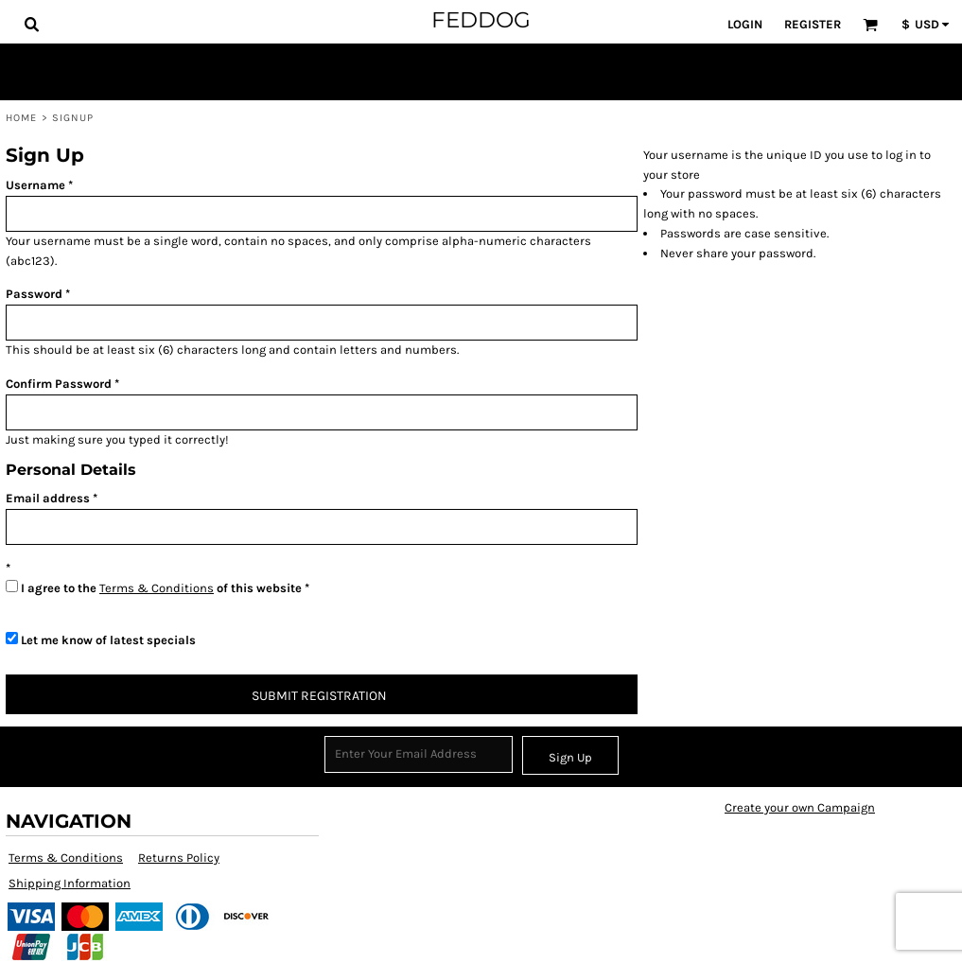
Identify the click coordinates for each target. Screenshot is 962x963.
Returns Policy (178, 857)
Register (812, 24)
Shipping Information (70, 883)
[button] (31, 23)
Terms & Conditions (156, 588)
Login (744, 24)
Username (35, 185)
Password (34, 294)
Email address (48, 498)
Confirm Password (59, 383)
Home (21, 118)
